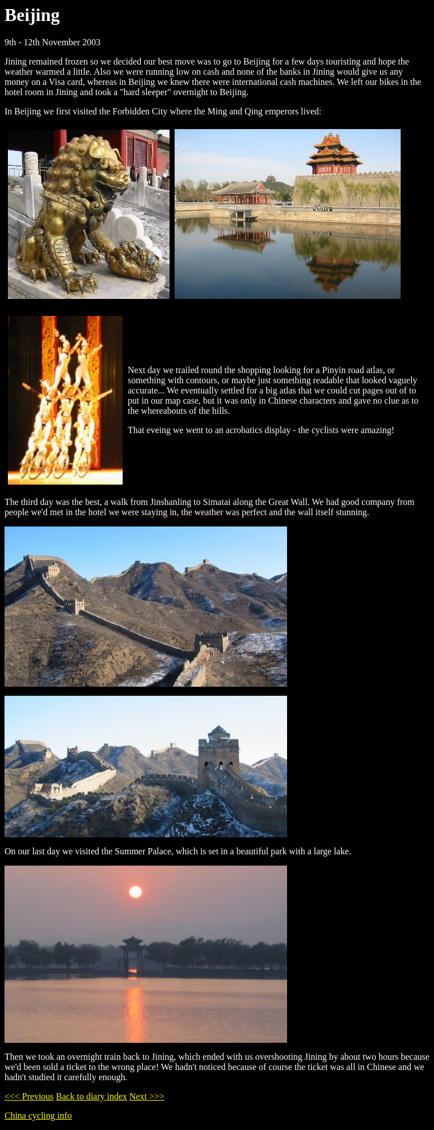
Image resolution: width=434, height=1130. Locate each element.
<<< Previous (29, 1096)
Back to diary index (91, 1096)
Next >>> (146, 1096)
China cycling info (38, 1115)
